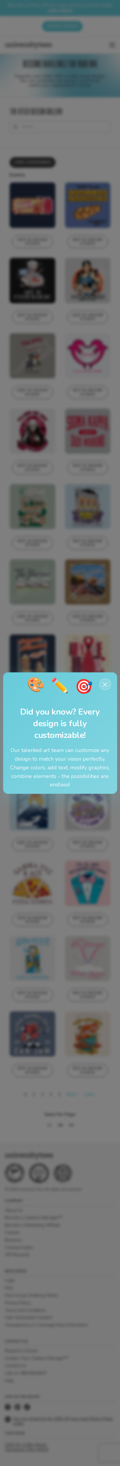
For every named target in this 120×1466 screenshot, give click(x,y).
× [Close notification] (105, 684)
